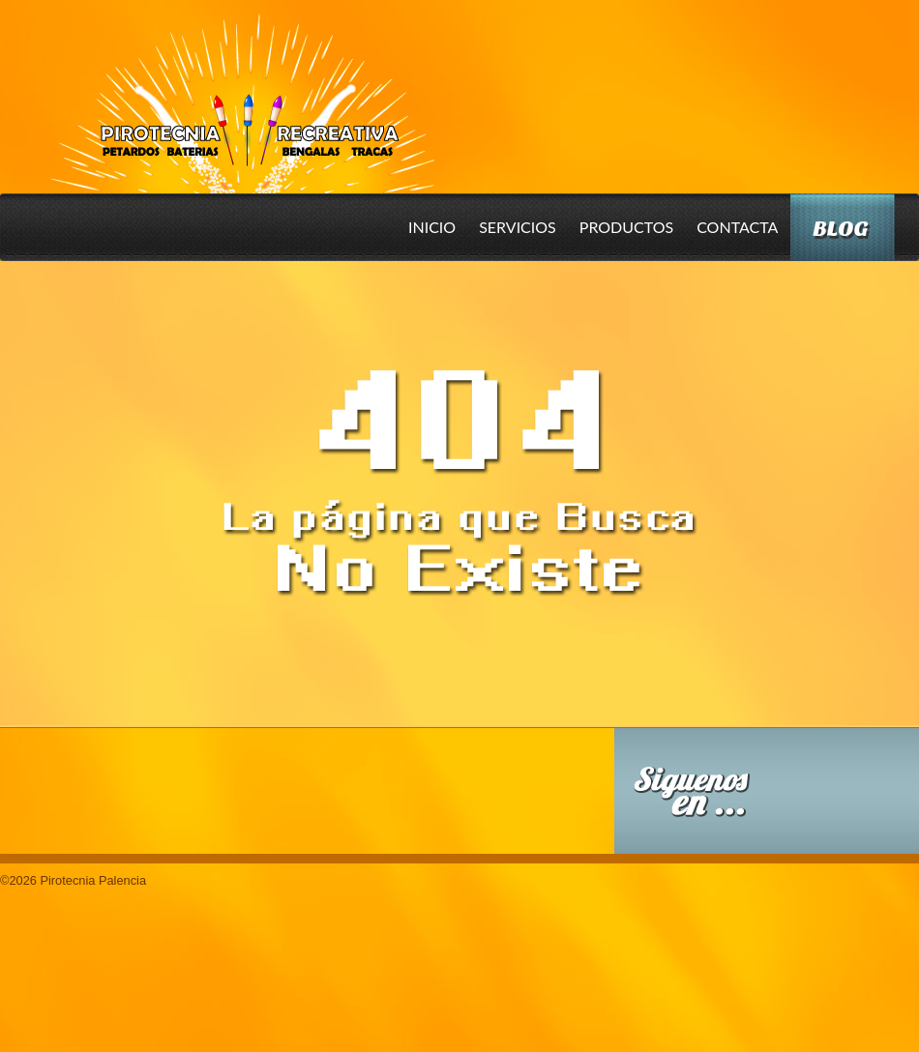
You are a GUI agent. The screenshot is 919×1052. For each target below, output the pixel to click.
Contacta (737, 227)
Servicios (517, 227)
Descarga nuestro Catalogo (472, 800)
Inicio (432, 227)
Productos (626, 227)
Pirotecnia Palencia (241, 90)
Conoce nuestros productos (154, 787)
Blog (840, 229)
